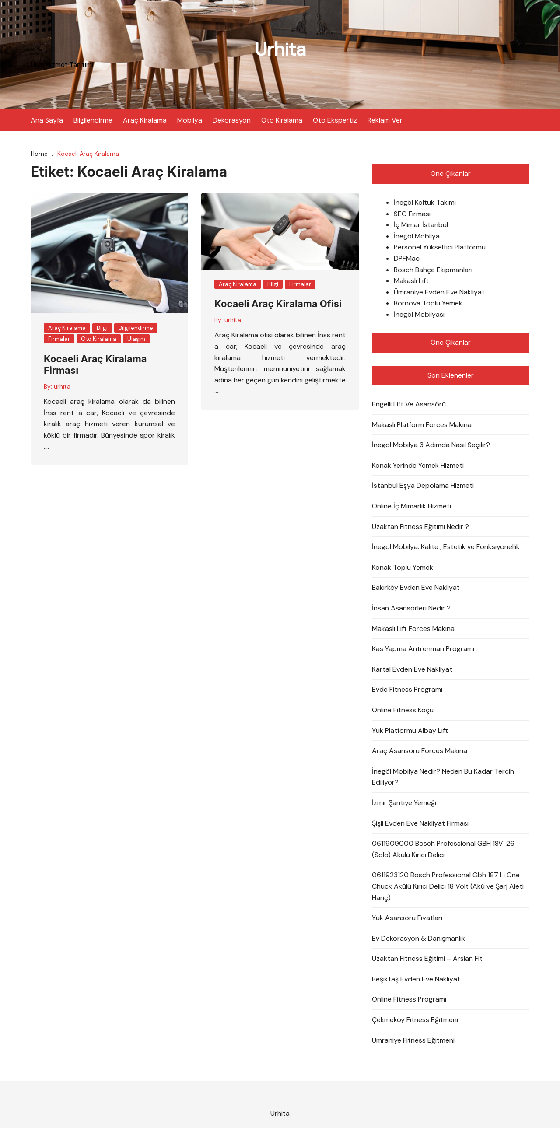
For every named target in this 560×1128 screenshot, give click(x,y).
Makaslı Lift (411, 280)
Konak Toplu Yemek (402, 567)
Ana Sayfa (47, 120)
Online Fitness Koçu (403, 710)
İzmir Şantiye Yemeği (404, 802)
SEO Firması (412, 213)
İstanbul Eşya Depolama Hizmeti (423, 485)
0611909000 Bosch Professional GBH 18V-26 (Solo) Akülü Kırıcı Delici (443, 849)
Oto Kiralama (281, 120)
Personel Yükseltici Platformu (440, 247)
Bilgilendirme (93, 120)
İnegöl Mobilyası (419, 314)
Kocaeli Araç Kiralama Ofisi (278, 303)
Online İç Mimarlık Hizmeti (411, 506)
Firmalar (59, 339)
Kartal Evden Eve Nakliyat (412, 669)
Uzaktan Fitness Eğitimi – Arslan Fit (427, 958)
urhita (62, 386)
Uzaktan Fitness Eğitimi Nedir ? (420, 526)
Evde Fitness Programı (407, 689)
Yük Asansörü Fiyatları (407, 917)
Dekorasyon (232, 120)
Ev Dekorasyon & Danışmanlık (418, 938)
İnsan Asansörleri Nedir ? (411, 608)
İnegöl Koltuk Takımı (425, 202)
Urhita (280, 49)
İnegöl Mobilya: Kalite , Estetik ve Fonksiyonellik (446, 546)
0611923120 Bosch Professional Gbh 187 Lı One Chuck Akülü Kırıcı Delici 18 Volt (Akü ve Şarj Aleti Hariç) (448, 886)
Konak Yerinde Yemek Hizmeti (418, 465)
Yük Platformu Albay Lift (410, 730)
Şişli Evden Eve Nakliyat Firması (420, 823)
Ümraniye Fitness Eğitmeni (413, 1040)
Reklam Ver (385, 120)
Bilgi (102, 328)
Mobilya (189, 120)
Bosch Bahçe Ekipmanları (433, 269)
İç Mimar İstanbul (421, 224)
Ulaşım (136, 339)
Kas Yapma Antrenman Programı (423, 648)
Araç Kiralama (145, 120)
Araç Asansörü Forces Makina (419, 750)
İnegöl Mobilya (417, 236)
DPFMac (407, 258)
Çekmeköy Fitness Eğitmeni (415, 1019)
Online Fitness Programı (409, 999)
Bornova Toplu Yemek (428, 303)
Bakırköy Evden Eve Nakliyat (416, 587)
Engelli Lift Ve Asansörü (409, 404)
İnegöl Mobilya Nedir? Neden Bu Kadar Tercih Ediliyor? (443, 777)
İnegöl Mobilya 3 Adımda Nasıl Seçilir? (431, 444)
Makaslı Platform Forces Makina (422, 424)
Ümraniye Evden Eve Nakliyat (439, 292)
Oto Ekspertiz (335, 120)
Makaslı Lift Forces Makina (413, 628)
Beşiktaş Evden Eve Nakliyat (416, 979)
